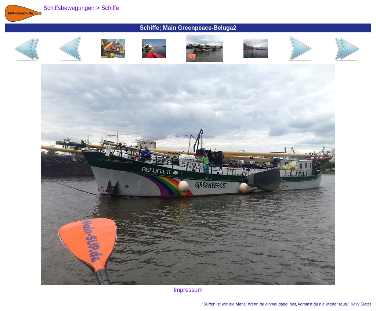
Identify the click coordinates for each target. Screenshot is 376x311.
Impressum (187, 290)
